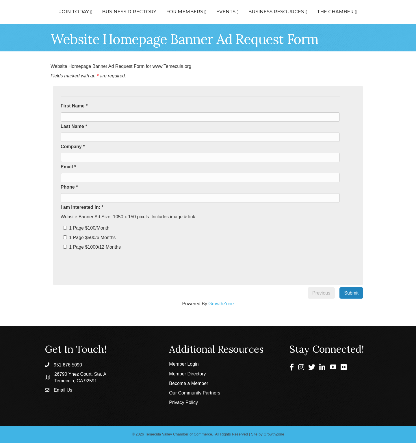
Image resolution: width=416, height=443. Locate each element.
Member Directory (187, 373)
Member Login (183, 364)
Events (251, 11)
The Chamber (361, 11)
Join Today (48, 11)
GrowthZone (221, 303)
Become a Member (188, 383)
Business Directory (103, 11)
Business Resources (302, 11)
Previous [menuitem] (321, 293)
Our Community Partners (194, 392)
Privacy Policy (183, 402)
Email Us (63, 390)
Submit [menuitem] (351, 293)
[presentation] (107, 263)
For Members (158, 11)
